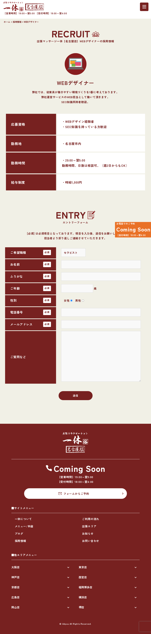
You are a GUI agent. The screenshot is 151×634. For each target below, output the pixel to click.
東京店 (83, 567)
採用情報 (17, 21)
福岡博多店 (85, 587)
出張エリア (89, 526)
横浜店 (83, 597)
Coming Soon (131, 231)
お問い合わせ (90, 541)
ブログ (19, 533)
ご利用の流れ (90, 519)
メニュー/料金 (24, 526)
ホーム (7, 21)
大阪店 (15, 567)
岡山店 (15, 607)
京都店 (15, 587)
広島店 (15, 597)
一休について (23, 519)
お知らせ (87, 533)
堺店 (81, 607)
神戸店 (15, 577)
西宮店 (83, 577)
